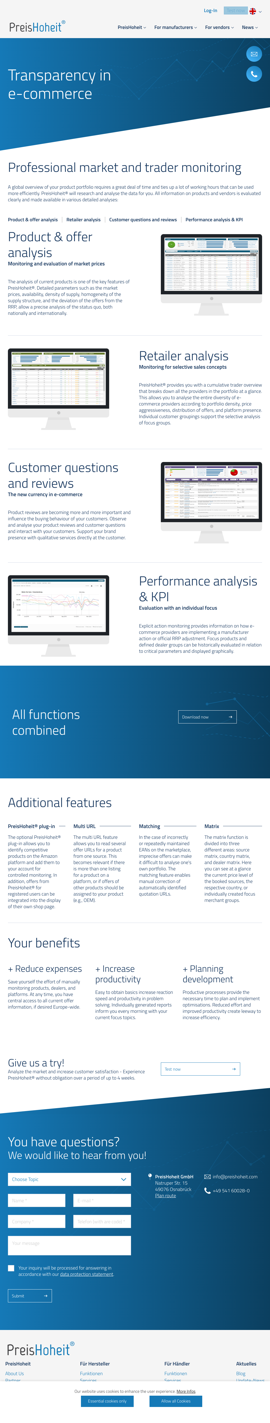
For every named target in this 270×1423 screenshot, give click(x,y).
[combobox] (255, 10)
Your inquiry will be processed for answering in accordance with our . (66, 1271)
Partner (13, 1381)
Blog (240, 1373)
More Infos (186, 1391)
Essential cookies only (107, 1401)
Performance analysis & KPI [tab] (214, 219)
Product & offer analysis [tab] (33, 219)
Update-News (250, 1381)
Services (88, 1381)
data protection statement (86, 1274)
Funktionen (91, 1373)
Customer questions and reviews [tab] (143, 219)
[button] (132, 27)
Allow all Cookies (176, 1401)
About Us (14, 1373)
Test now (236, 10)
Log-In (210, 10)
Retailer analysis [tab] (83, 219)
